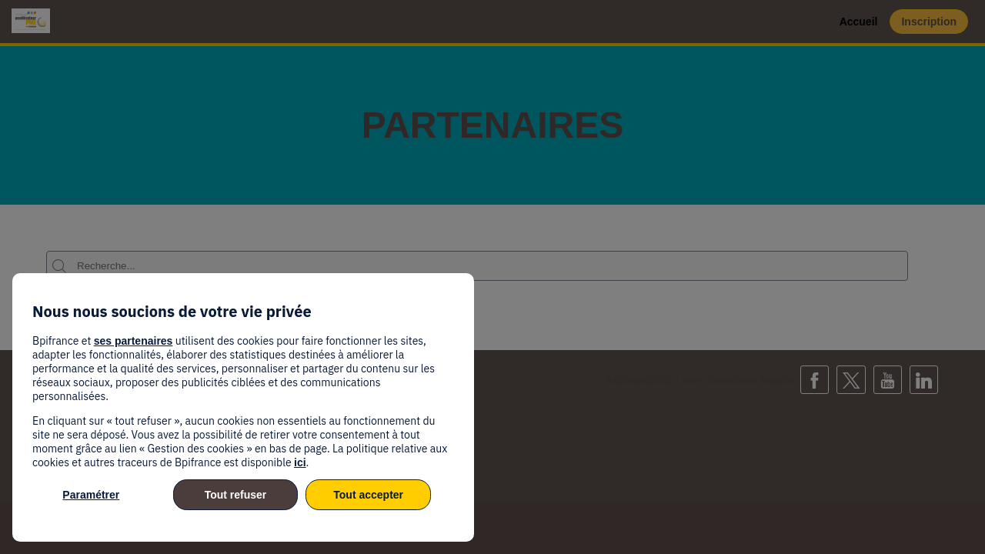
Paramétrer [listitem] (90, 495)
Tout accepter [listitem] (368, 495)
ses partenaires (133, 341)
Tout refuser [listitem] (236, 495)
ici (300, 462)
